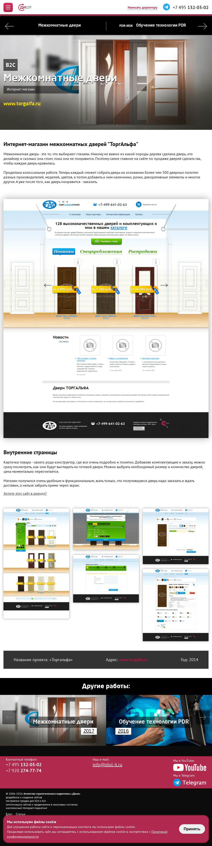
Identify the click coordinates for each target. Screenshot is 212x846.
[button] (9, 25)
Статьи (20, 814)
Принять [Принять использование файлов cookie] (192, 829)
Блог (9, 814)
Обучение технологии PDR (153, 26)
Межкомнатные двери (59, 26)
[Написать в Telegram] (166, 7)
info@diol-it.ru (107, 765)
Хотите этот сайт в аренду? (25, 493)
